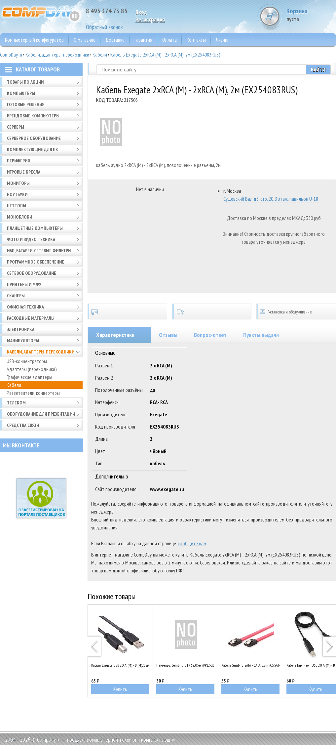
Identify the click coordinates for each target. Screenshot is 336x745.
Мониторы (18, 183)
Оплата (169, 39)
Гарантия (143, 39)
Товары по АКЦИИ (25, 82)
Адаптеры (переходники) (32, 369)
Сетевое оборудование (31, 273)
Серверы (15, 127)
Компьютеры (21, 93)
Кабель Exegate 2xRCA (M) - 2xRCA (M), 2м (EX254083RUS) (165, 54)
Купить (120, 689)
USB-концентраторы (27, 361)
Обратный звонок (104, 27)
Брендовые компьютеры (33, 116)
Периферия (18, 161)
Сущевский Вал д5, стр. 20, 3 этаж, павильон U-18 (270, 198)
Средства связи (23, 425)
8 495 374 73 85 (107, 11)
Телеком (16, 403)
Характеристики (115, 335)
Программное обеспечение (35, 262)
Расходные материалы (31, 318)
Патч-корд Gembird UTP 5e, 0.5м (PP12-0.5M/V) (185, 665)
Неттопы (16, 206)
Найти (318, 69)
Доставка (115, 39)
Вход (141, 12)
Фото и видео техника (31, 239)
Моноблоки (19, 217)
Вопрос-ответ (210, 335)
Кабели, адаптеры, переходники (57, 54)
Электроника (20, 329)
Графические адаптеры (29, 377)
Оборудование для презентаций (41, 414)
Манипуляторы (23, 341)
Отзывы (168, 335)
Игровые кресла (23, 172)
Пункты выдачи (261, 335)
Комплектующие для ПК (32, 149)
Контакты (196, 39)
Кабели (100, 54)
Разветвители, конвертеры (33, 393)
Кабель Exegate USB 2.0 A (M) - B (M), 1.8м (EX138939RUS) (120, 665)
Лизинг (222, 39)
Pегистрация (150, 19)
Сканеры (16, 296)
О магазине (84, 39)
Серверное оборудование (34, 138)
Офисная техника (25, 307)
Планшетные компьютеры (35, 228)
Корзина (311, 15)
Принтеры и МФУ (24, 284)
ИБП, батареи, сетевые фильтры (39, 251)
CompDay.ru (11, 54)
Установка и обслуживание (296, 311)
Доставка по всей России (212, 311)
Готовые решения (25, 104)
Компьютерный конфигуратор (34, 39)
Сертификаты (127, 311)
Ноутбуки (17, 194)
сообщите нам (192, 543)
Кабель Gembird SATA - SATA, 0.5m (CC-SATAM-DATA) (250, 665)
